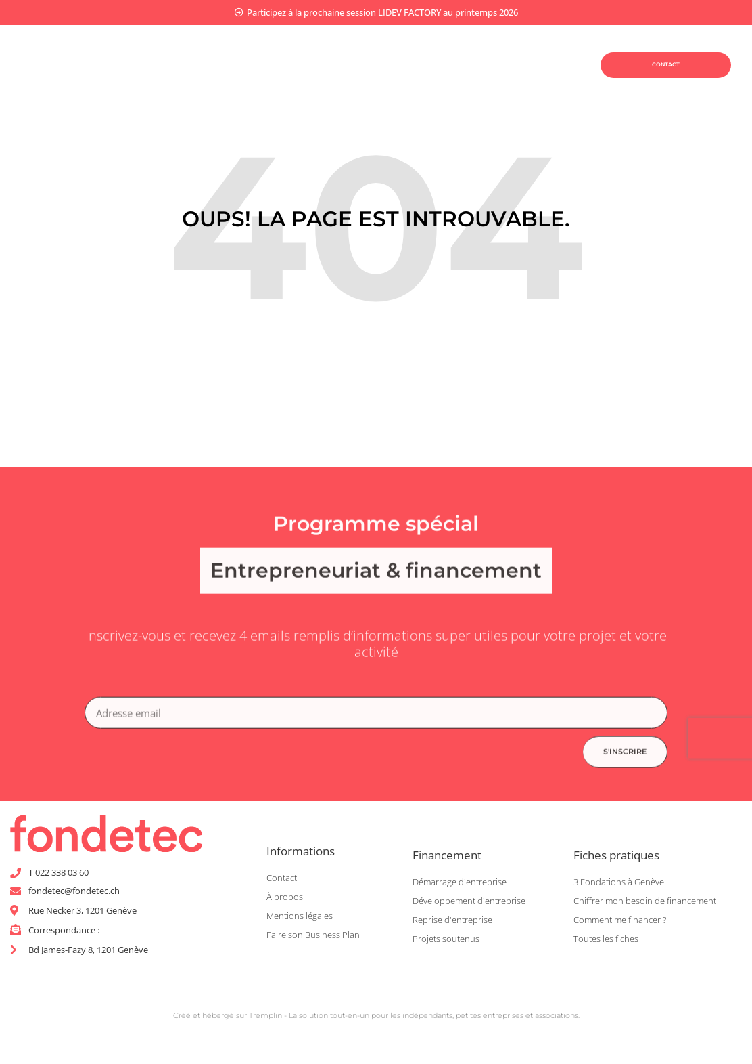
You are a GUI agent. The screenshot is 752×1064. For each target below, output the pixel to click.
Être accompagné (388, 80)
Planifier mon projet (258, 48)
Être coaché (265, 80)
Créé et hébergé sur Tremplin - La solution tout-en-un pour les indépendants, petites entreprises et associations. (376, 1019)
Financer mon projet (404, 49)
